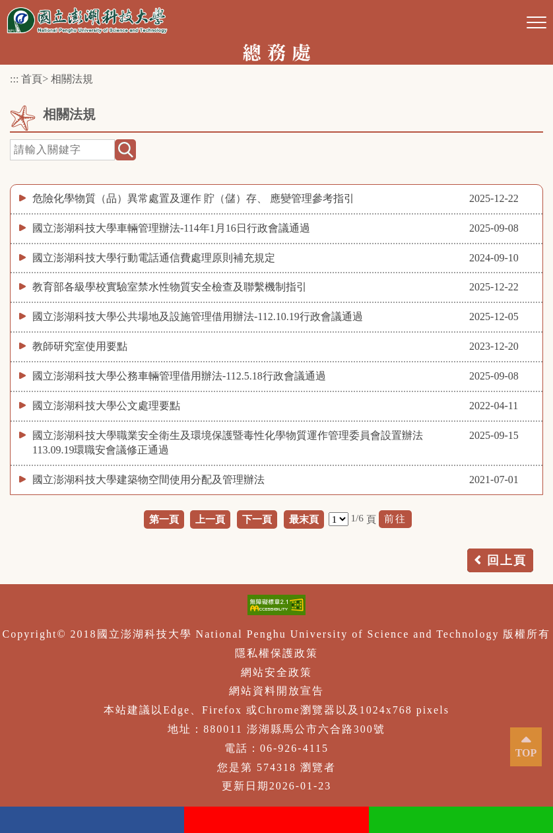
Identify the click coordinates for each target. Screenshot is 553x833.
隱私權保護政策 (276, 653)
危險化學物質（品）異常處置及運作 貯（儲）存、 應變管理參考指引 (193, 198)
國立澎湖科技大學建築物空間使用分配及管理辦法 (148, 479)
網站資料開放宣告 (276, 690)
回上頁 (507, 560)
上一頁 (210, 519)
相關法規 (72, 78)
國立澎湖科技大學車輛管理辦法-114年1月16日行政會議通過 (171, 228)
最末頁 (304, 519)
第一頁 (164, 519)
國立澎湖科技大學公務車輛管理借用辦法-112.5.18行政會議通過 (179, 376)
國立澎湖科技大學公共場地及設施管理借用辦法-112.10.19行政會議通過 (197, 316)
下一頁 (257, 519)
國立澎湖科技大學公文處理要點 (106, 405)
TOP (526, 752)
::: (14, 78)
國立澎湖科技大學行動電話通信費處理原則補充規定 (153, 257)
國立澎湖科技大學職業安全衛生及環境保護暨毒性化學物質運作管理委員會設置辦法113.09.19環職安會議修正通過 (227, 443)
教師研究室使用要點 (79, 346)
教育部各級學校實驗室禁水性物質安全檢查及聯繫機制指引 (169, 286)
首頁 (31, 78)
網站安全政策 (276, 672)
